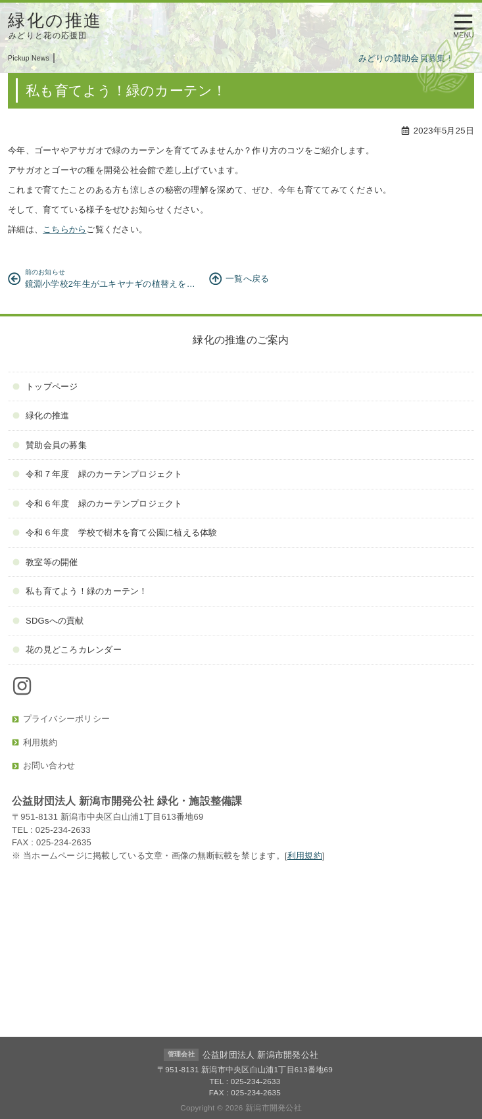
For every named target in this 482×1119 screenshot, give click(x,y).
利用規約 (35, 742)
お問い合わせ (43, 765)
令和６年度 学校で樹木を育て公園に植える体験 (114, 532)
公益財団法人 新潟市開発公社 (260, 1055)
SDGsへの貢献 (48, 621)
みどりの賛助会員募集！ (409, 58)
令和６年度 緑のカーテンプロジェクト (97, 504)
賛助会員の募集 (49, 445)
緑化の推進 (40, 415)
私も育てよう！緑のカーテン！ (79, 591)
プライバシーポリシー (61, 719)
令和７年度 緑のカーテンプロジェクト (97, 474)
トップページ (45, 386)
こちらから (64, 229)
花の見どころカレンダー (67, 650)
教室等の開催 (45, 562)
